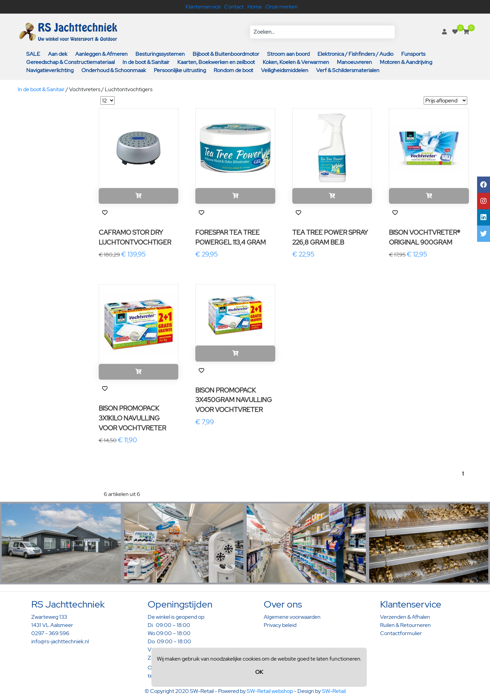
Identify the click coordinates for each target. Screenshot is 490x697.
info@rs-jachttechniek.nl (60, 641)
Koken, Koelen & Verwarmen (296, 62)
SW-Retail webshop (270, 691)
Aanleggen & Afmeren (101, 53)
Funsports (413, 53)
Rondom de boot (233, 70)
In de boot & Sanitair (145, 62)
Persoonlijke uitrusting (180, 70)
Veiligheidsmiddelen (284, 70)
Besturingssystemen (160, 53)
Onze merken (281, 6)
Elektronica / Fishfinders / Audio (355, 53)
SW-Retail (334, 691)
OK (259, 672)
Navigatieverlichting (50, 70)
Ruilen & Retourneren (405, 625)
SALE (33, 53)
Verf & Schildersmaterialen (347, 70)
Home (254, 6)
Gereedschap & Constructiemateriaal (70, 62)
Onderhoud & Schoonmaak (113, 70)
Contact (234, 6)
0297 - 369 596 (50, 633)
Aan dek (57, 53)
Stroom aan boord (288, 53)
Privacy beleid (280, 625)
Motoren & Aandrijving (406, 62)
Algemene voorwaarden (292, 616)
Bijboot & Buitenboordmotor (226, 53)
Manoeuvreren (354, 62)
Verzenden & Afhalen (405, 616)
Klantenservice (203, 6)
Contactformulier (401, 633)
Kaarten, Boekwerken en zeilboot (216, 62)
